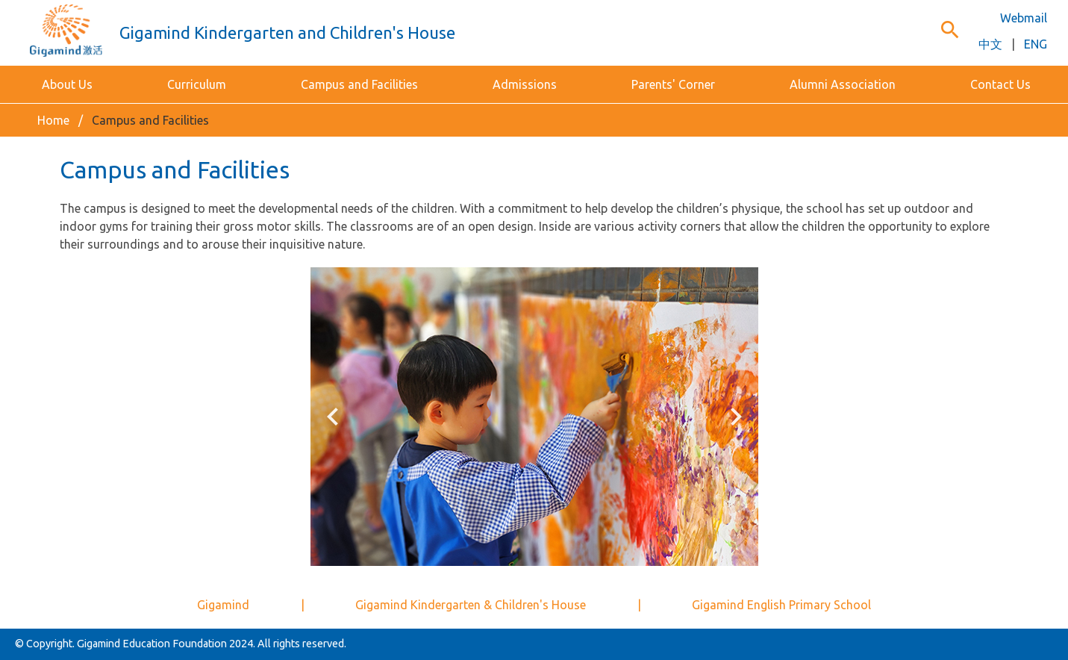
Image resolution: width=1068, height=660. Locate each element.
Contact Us (1000, 84)
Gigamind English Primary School (781, 604)
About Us (67, 84)
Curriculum (196, 84)
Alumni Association (843, 84)
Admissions (525, 84)
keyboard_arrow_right (736, 417)
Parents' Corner (673, 84)
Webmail (1023, 18)
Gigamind (223, 604)
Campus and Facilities (359, 84)
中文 (990, 44)
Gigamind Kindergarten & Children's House (470, 604)
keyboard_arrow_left (333, 417)
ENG (1035, 44)
